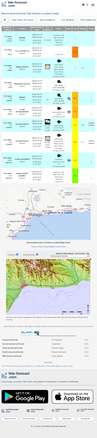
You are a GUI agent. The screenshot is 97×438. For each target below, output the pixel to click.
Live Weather (67, 19)
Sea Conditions (47, 19)
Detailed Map (60, 247)
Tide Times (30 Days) (23, 19)
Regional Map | (37, 247)
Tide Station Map (52, 366)
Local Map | (49, 247)
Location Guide (66, 366)
